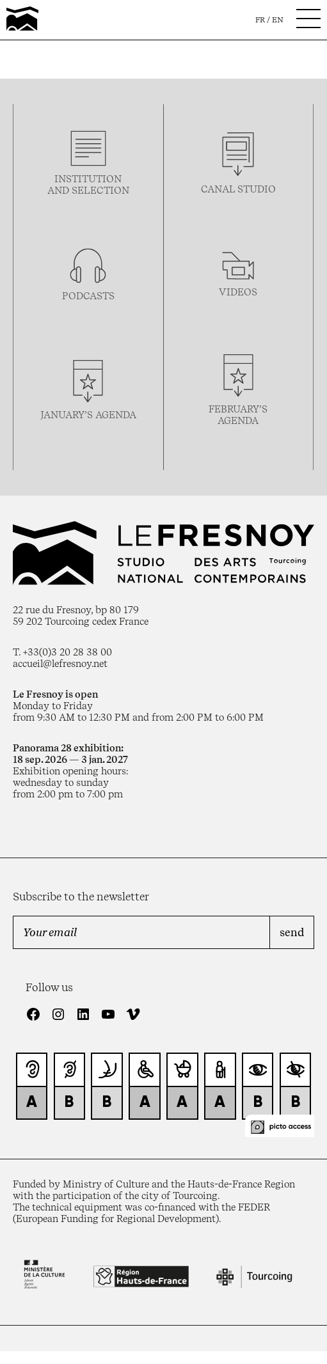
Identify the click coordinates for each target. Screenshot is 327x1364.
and (59, 190)
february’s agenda (238, 415)
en (277, 19)
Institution (88, 179)
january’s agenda (88, 415)
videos (238, 292)
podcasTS (88, 296)
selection (100, 190)
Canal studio (238, 189)
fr (260, 19)
